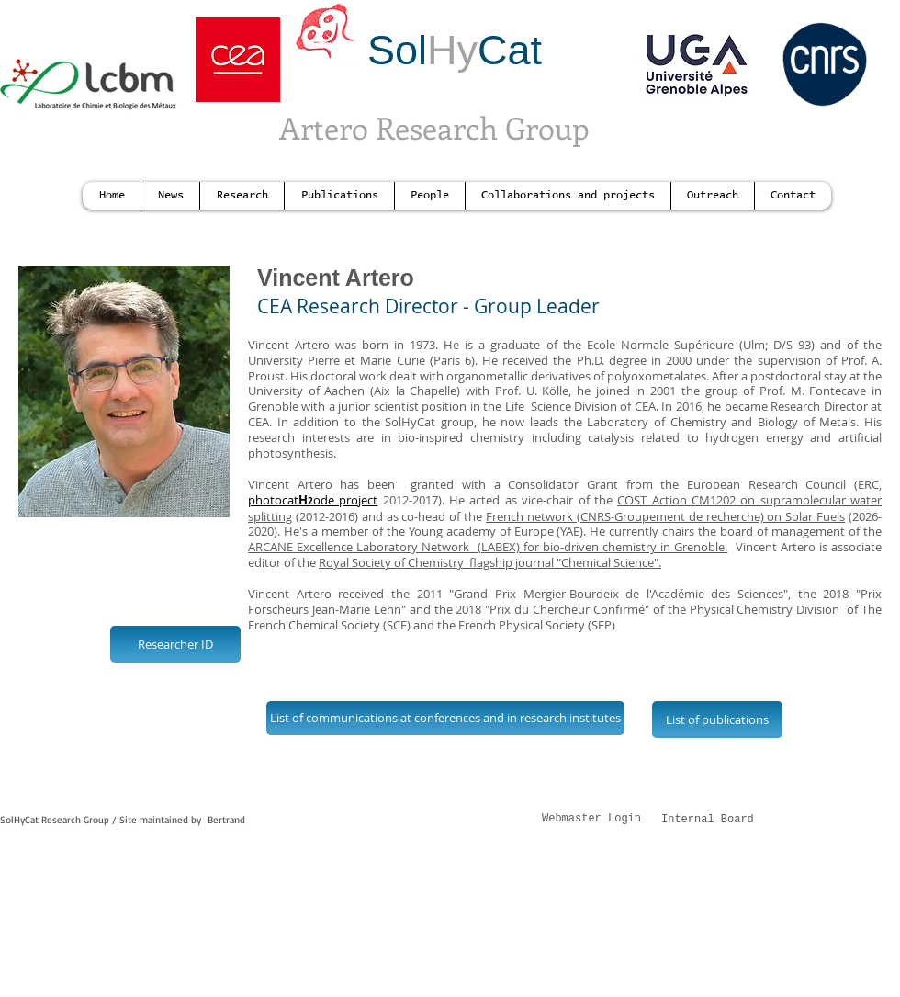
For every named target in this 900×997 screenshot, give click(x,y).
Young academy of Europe (481, 531)
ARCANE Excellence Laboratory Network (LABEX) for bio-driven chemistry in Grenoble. (487, 546)
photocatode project (312, 500)
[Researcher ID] (175, 644)
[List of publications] (717, 719)
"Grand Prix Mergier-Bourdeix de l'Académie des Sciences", (623, 593)
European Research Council (766, 484)
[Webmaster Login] (591, 820)
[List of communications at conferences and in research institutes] (445, 718)
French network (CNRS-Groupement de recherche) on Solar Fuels (665, 516)
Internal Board (707, 819)
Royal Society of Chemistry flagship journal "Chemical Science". (490, 562)
